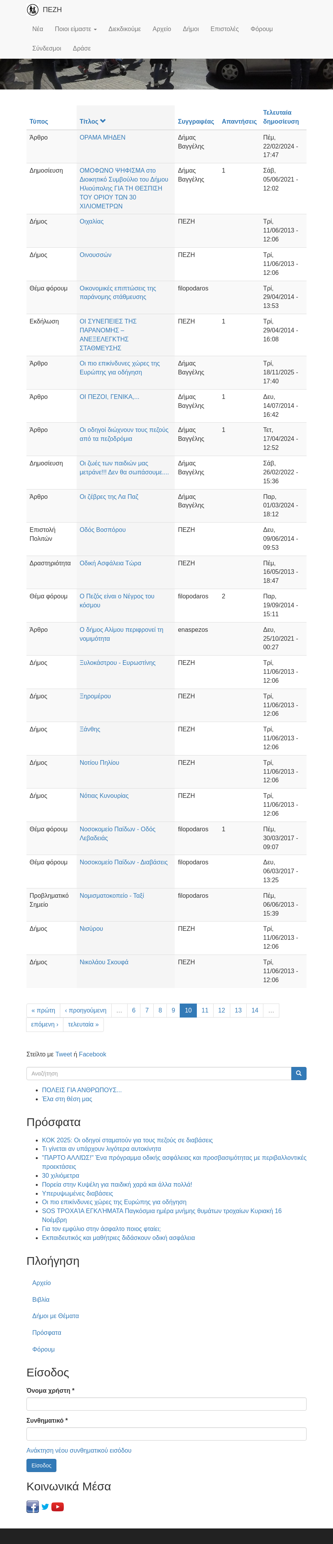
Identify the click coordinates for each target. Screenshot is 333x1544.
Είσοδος (41, 1465)
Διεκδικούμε (125, 29)
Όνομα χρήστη (50, 1390)
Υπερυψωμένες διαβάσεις (77, 1193)
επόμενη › (44, 1024)
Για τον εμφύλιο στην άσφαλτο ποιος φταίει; (101, 1229)
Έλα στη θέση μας (67, 1099)
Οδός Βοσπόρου (103, 529)
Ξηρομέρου (95, 696)
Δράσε (82, 48)
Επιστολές (224, 29)
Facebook (92, 1054)
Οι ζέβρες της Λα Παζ (109, 496)
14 (254, 1010)
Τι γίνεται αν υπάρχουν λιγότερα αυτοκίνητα (101, 1148)
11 (205, 1010)
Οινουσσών (96, 255)
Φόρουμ (262, 29)
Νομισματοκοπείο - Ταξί (112, 895)
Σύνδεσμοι (46, 48)
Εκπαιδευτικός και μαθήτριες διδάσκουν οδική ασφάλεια (118, 1238)
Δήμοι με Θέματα (55, 1316)
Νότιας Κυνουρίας (104, 795)
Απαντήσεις (239, 121)
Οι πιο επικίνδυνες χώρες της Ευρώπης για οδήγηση (114, 1202)
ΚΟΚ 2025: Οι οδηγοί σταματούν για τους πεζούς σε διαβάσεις (127, 1140)
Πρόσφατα (46, 1332)
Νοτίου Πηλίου (99, 762)
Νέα (37, 29)
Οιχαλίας (92, 221)
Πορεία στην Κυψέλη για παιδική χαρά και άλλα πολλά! (117, 1184)
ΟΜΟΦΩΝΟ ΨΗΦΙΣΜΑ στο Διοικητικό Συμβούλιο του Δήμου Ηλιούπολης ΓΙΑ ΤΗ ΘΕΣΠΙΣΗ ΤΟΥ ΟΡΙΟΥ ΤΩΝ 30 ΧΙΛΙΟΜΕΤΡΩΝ (124, 188)
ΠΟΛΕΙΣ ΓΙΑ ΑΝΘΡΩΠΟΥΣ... (82, 1090)
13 (238, 1010)
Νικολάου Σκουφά (104, 962)
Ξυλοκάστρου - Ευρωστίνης (118, 662)
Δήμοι (191, 29)
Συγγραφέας (196, 121)
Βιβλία (40, 1299)
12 (221, 1010)
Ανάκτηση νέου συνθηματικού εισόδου (78, 1450)
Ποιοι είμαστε (76, 29)
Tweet (63, 1054)
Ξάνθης (90, 729)
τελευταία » (83, 1024)
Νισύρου (91, 928)
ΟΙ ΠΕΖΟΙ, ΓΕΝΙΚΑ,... (110, 396)
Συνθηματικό (47, 1420)
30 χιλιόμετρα (60, 1175)
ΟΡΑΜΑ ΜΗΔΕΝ (103, 137)
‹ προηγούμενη (86, 1010)
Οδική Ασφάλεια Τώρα (110, 563)
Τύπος (39, 121)
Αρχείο (161, 29)
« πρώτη (43, 1010)
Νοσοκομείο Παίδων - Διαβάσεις (124, 862)
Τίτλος (93, 121)
